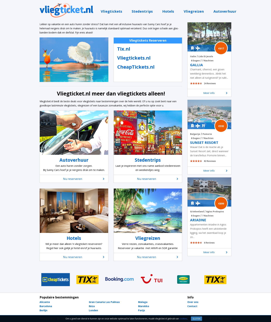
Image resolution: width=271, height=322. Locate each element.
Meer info (215, 93)
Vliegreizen (194, 11)
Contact (192, 306)
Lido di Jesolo (205, 56)
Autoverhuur (224, 11)
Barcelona (46, 306)
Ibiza (92, 306)
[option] (56, 279)
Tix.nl (123, 49)
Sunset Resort (204, 143)
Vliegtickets (111, 11)
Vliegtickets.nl (134, 58)
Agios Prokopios (215, 211)
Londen (93, 310)
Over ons (192, 302)
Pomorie (207, 134)
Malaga (142, 302)
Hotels (168, 11)
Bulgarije (195, 134)
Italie (193, 56)
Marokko (143, 306)
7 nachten (207, 60)
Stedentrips (142, 11)
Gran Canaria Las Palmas (104, 302)
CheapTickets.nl (136, 67)
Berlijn (43, 310)
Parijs (141, 310)
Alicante (45, 302)
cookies (183, 318)
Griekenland (197, 211)
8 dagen (195, 60)
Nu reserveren (83, 179)
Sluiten (196, 318)
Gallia (196, 65)
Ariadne (198, 220)
